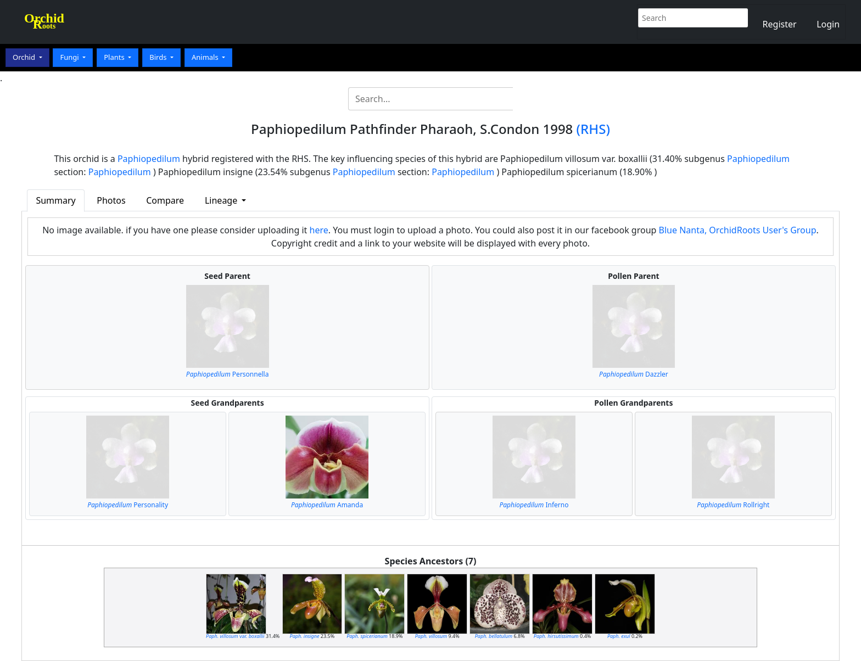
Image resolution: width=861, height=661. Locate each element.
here (319, 230)
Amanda (327, 504)
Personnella (227, 374)
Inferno (533, 504)
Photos (111, 200)
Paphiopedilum (149, 159)
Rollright (733, 504)
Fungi (70, 57)
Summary (55, 200)
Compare (165, 200)
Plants (115, 57)
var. (235, 636)
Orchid (25, 57)
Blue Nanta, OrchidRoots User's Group (738, 230)
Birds (159, 57)
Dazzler (633, 374)
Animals (206, 57)
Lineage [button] (222, 200)
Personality (127, 504)
